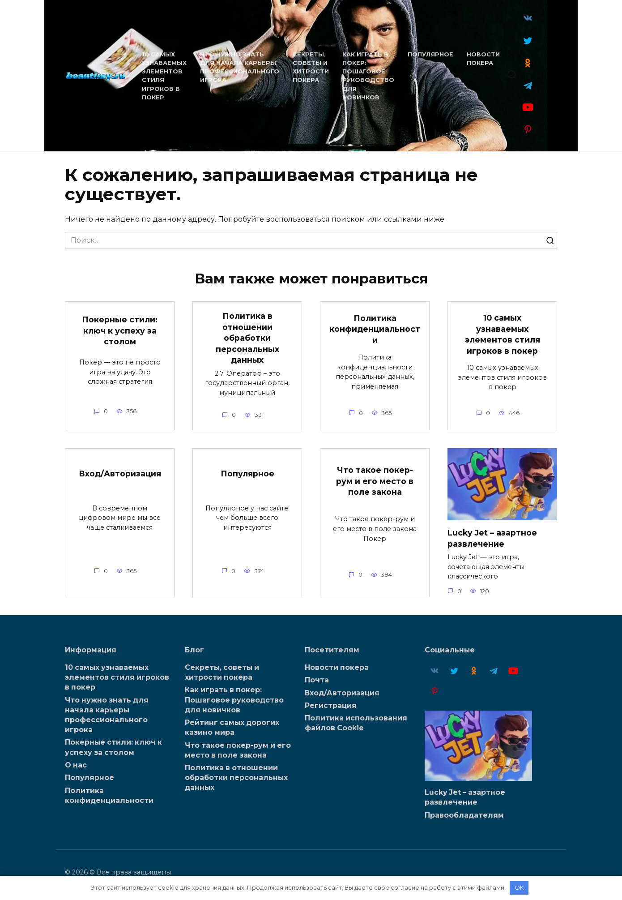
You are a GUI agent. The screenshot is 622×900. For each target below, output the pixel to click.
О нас (76, 765)
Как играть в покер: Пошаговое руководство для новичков (234, 700)
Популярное (429, 54)
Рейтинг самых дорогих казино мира (232, 727)
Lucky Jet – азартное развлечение (492, 538)
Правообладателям (464, 814)
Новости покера (337, 667)
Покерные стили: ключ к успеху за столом (120, 330)
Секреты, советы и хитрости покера (222, 672)
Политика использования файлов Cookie (356, 723)
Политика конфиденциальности (374, 328)
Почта (317, 680)
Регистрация (331, 705)
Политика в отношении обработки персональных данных (247, 338)
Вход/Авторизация (120, 473)
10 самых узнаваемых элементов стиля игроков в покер (502, 334)
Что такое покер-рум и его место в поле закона (374, 481)
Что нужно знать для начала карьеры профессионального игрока (107, 714)
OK (519, 887)
